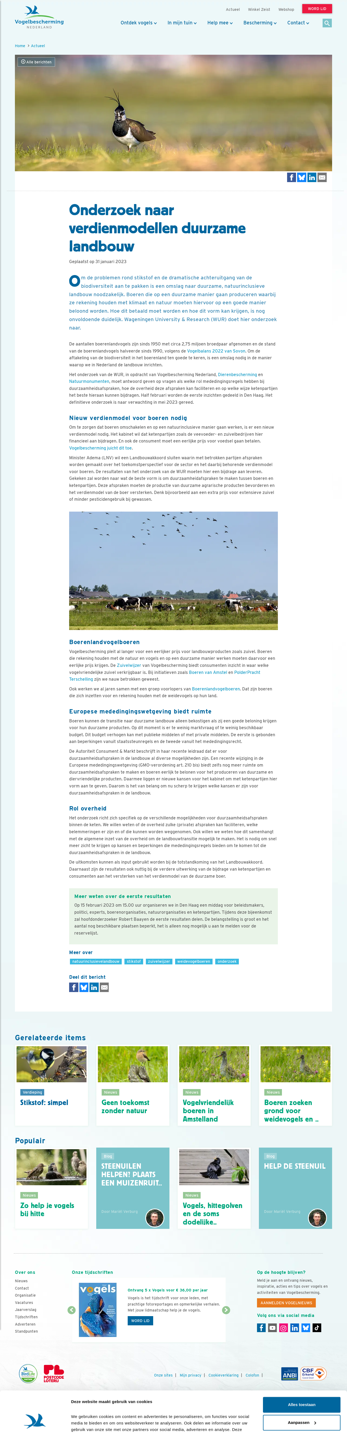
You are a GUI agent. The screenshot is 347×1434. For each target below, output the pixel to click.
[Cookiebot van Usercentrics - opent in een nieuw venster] (35, 1423)
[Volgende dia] (225, 1327)
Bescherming (257, 22)
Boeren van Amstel (208, 672)
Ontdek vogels (137, 22)
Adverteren (25, 1324)
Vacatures (24, 1302)
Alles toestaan (302, 1370)
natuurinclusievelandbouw (96, 961)
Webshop (286, 9)
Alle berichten (36, 62)
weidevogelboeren (193, 961)
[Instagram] (283, 1327)
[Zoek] (327, 23)
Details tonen (84, 1423)
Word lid (140, 1321)
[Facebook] (261, 1327)
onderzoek (227, 961)
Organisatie (25, 1295)
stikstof (134, 961)
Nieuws (21, 1281)
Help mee (218, 22)
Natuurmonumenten (89, 381)
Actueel (38, 45)
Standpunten (26, 1331)
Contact (296, 22)
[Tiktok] (317, 1327)
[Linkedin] (294, 1327)
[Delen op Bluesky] (301, 177)
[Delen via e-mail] (322, 177)
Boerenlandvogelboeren (216, 689)
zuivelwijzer (159, 961)
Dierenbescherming (237, 374)
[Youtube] (272, 1327)
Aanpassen (302, 1388)
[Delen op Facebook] (291, 177)
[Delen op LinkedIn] (312, 177)
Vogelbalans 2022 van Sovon (216, 351)
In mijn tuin (180, 22)
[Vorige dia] (71, 1327)
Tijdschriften (26, 1317)
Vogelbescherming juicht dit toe (100, 448)
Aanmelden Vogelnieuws (286, 1303)
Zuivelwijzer (129, 665)
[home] (39, 17)
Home (20, 45)
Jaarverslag (25, 1309)
